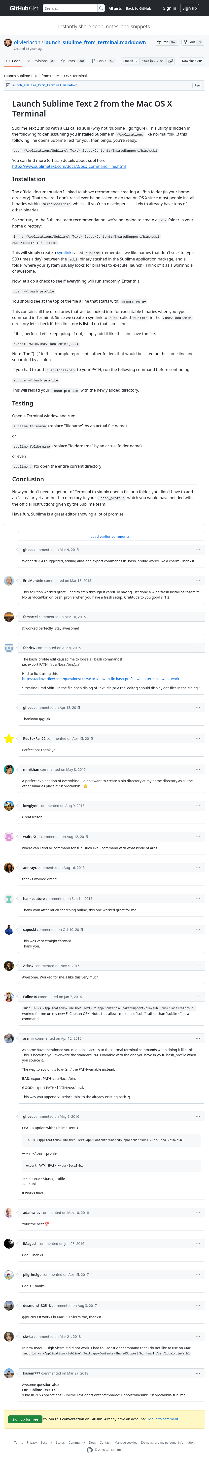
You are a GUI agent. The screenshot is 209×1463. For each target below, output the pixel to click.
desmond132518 (37, 1305)
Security (46, 1442)
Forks (103, 60)
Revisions (41, 60)
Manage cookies (125, 1442)
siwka (28, 1336)
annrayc (30, 867)
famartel (30, 616)
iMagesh (30, 1243)
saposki (29, 929)
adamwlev (31, 1212)
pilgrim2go (32, 1274)
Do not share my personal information (168, 1442)
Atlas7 (28, 965)
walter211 (31, 836)
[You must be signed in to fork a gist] (193, 42)
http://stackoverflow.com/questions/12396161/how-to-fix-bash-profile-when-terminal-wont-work (100, 678)
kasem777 (31, 1373)
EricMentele (33, 580)
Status (60, 1442)
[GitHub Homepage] (90, 1450)
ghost (28, 549)
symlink (64, 252)
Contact (105, 1442)
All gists (115, 8)
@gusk (44, 719)
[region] (104, 308)
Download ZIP (192, 61)
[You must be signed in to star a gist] (167, 42)
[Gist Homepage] (24, 8)
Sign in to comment (162, 1419)
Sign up (189, 8)
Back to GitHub (138, 8)
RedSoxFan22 (34, 738)
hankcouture (34, 898)
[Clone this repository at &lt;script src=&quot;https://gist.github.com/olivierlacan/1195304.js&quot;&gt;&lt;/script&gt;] (153, 60)
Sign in (169, 8)
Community (77, 1442)
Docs (92, 1442)
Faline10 (30, 996)
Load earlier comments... (111, 536)
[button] (170, 60)
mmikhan (31, 769)
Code (13, 60)
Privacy (32, 1442)
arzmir (28, 1038)
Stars (73, 60)
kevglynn (30, 805)
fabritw (29, 647)
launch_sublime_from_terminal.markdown (95, 42)
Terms (18, 1442)
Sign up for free (25, 1419)
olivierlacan (27, 42)
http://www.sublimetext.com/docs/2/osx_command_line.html (69, 166)
